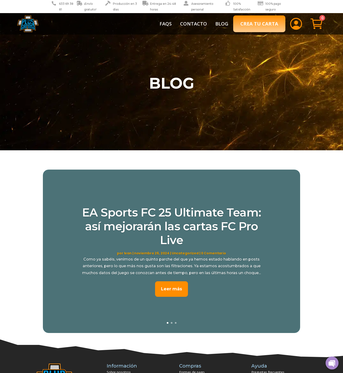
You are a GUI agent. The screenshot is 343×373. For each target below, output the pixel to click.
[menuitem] (165, 24)
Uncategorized (185, 253)
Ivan (128, 253)
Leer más (171, 289)
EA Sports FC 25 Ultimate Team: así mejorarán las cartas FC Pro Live (171, 226)
